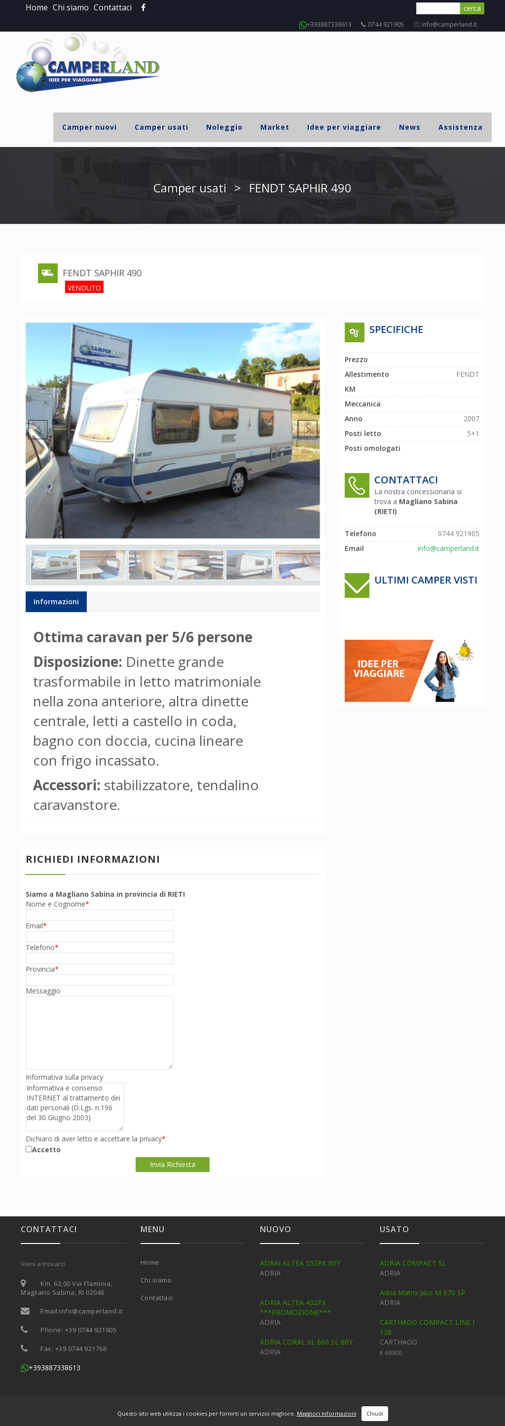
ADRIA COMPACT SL (413, 1263)
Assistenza (460, 127)
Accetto (46, 1149)
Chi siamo (71, 7)
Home (37, 7)
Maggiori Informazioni (327, 1413)
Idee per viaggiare (344, 127)
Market (274, 127)
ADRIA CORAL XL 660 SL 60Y (306, 1342)
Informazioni (56, 601)
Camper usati (161, 127)
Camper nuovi (89, 127)
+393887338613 (325, 24)
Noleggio (224, 127)
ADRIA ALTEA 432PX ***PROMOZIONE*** (295, 1307)
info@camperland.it (448, 24)
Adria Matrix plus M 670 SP (423, 1292)
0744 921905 (382, 24)
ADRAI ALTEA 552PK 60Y (300, 1263)
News (410, 127)
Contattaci (113, 7)
